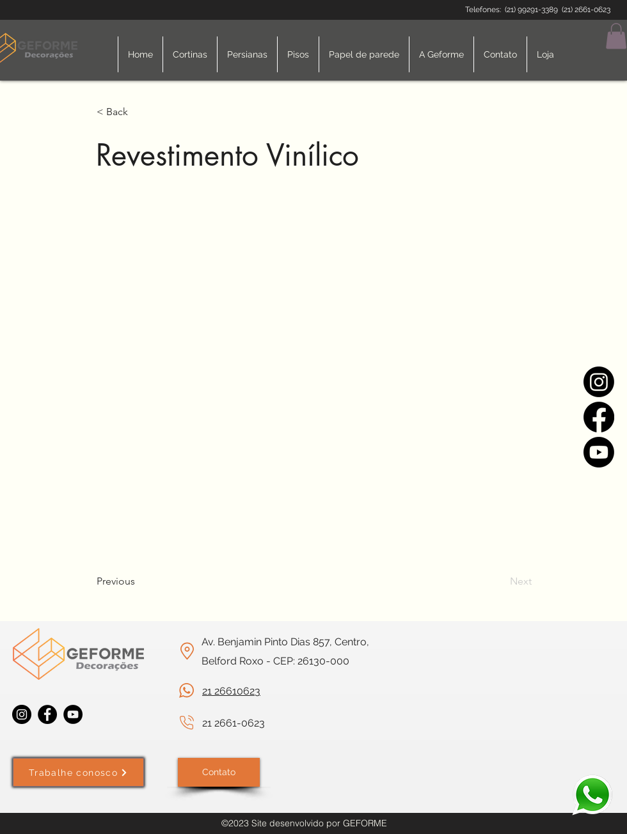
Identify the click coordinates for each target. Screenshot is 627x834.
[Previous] (139, 581)
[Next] (500, 581)
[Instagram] (598, 381)
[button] (616, 36)
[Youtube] (598, 452)
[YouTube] (73, 714)
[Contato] (219, 772)
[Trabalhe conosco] (78, 772)
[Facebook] (598, 417)
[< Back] (139, 112)
